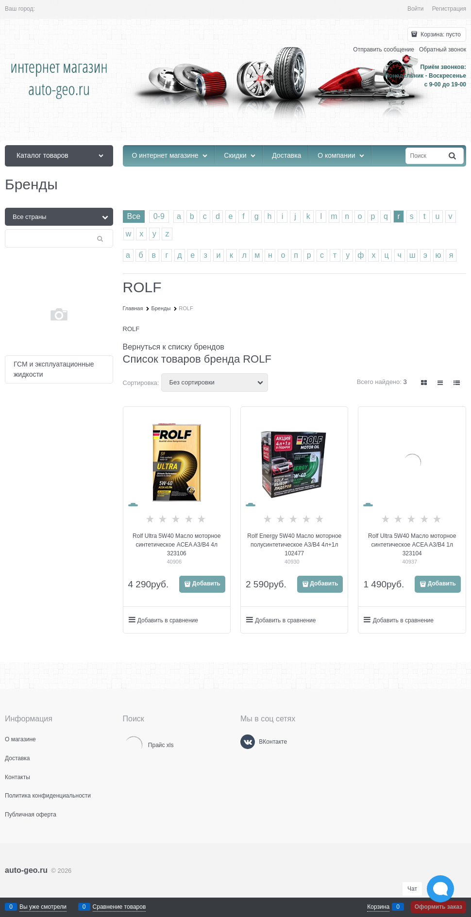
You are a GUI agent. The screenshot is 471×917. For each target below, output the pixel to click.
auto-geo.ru (26, 870)
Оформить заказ (438, 906)
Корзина (378, 907)
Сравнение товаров (119, 907)
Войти (415, 8)
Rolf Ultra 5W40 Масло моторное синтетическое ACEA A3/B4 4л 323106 (176, 545)
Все (134, 216)
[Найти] (453, 156)
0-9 (159, 216)
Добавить (206, 583)
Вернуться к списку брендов (173, 347)
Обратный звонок (442, 49)
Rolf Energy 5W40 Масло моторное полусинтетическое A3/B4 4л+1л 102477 (294, 545)
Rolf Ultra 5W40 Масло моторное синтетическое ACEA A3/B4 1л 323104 (412, 545)
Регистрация (449, 8)
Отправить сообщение (383, 49)
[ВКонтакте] (247, 741)
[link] (424, 383)
